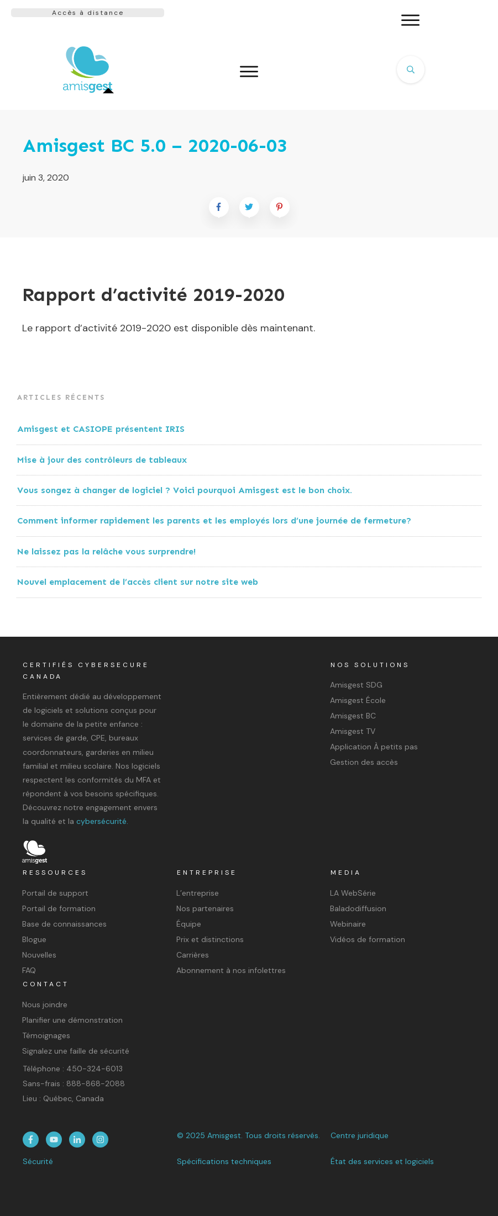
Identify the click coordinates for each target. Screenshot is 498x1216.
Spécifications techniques (224, 1161)
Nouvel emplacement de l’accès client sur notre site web (137, 582)
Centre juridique (360, 1135)
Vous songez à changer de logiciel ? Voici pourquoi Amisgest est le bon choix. (184, 490)
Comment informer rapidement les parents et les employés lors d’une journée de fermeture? (214, 520)
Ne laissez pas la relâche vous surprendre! (106, 551)
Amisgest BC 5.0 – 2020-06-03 (155, 145)
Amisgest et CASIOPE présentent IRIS (101, 429)
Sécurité (38, 1161)
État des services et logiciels (382, 1161)
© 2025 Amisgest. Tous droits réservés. (248, 1135)
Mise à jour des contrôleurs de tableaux (102, 459)
